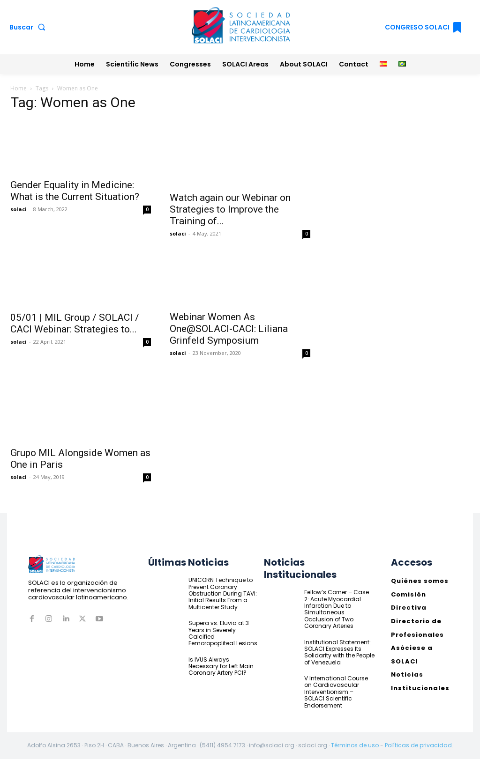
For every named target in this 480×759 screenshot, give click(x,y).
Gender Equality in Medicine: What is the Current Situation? (74, 190)
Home (18, 88)
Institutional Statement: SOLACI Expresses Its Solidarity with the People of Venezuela (339, 652)
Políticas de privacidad (418, 745)
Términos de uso (355, 745)
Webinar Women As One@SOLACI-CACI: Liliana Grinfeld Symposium (229, 328)
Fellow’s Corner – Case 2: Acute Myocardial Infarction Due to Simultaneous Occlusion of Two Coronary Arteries (336, 609)
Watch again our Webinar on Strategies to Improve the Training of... (230, 209)
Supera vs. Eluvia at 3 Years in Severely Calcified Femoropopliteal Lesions (222, 633)
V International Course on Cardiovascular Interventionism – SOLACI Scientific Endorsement (336, 691)
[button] (29, 27)
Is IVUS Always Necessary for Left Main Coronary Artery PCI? (221, 666)
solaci (18, 209)
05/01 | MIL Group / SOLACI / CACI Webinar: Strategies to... (74, 323)
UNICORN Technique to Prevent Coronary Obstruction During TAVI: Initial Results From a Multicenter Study (222, 593)
